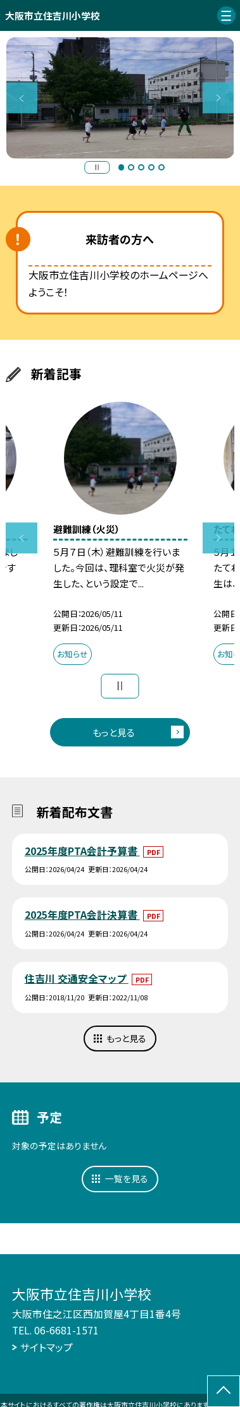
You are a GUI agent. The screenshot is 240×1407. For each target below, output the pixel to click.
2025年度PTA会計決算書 (82, 914)
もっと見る (113, 732)
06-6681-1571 (66, 1330)
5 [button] (161, 167)
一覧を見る (126, 1178)
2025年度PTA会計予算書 (82, 851)
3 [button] (141, 167)
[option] (120, 98)
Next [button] (218, 97)
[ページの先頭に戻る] (223, 1391)
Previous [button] (21, 97)
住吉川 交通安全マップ (77, 978)
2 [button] (131, 167)
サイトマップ (46, 1347)
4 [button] (151, 167)
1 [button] (121, 167)
